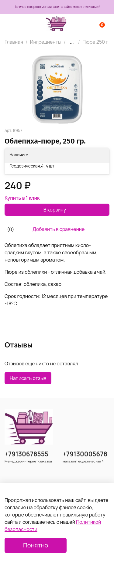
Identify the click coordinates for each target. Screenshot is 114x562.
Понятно (35, 545)
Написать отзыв (28, 378)
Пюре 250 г (95, 42)
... (72, 42)
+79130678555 (26, 454)
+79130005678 (85, 454)
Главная (14, 42)
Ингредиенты (45, 42)
